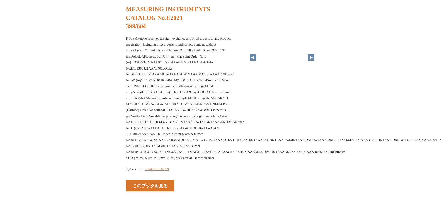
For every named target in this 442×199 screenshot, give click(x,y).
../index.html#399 (157, 169)
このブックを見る (150, 185)
